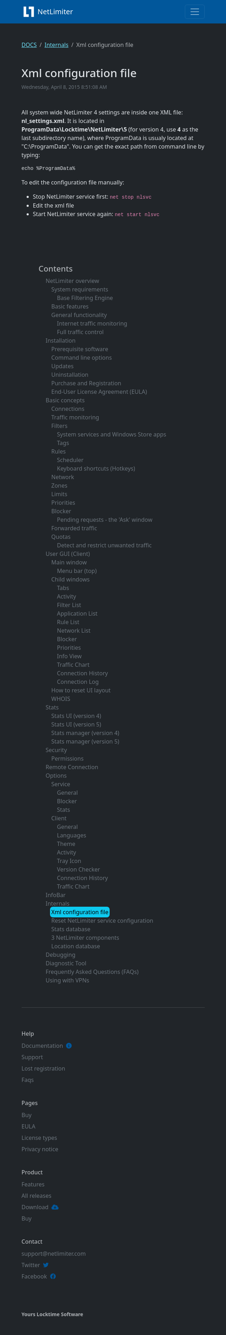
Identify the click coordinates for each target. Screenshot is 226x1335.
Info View (69, 656)
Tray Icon (69, 861)
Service (60, 784)
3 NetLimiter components (85, 938)
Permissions (67, 758)
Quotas (61, 537)
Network (62, 477)
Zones (59, 485)
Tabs (63, 588)
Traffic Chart (73, 665)
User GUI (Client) (68, 554)
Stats (52, 707)
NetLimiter (49, 12)
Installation (61, 340)
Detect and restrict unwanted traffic (104, 545)
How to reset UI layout (81, 690)
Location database (75, 946)
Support (32, 1057)
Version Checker (78, 869)
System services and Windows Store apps (111, 434)
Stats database (70, 929)
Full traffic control (80, 332)
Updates (62, 366)
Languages (71, 835)
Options (56, 775)
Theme (66, 844)
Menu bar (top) (77, 571)
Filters (59, 426)
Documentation (42, 1046)
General (67, 793)
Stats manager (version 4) (85, 733)
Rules (58, 451)
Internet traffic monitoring (92, 323)
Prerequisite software (79, 349)
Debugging (61, 955)
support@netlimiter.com (54, 1254)
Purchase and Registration (86, 383)
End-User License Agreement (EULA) (99, 392)
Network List (73, 630)
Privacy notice (40, 1149)
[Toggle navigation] (195, 12)
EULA (28, 1126)
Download (35, 1207)
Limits (59, 494)
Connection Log (78, 682)
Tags (63, 443)
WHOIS (60, 699)
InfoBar (56, 895)
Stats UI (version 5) (76, 724)
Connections (67, 409)
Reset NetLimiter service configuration (102, 920)
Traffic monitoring (75, 417)
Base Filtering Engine (85, 298)
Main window (69, 562)
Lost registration (43, 1068)
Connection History (82, 673)
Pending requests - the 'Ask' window (105, 520)
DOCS (29, 45)
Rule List (68, 622)
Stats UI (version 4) (76, 716)
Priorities (63, 502)
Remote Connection (72, 767)
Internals (56, 45)
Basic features (70, 306)
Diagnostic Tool (66, 963)
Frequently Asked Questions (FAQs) (92, 972)
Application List (77, 613)
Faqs (28, 1080)
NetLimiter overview (72, 281)
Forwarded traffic (74, 528)
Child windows (70, 579)
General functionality (79, 315)
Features (33, 1184)
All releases (36, 1196)
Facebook (34, 1276)
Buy (27, 1115)
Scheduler (70, 460)
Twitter (31, 1265)
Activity (66, 596)
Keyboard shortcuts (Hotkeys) (96, 468)
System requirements (79, 289)
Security (56, 750)
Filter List (69, 605)
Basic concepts (65, 400)
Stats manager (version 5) (85, 741)
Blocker (61, 511)
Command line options (81, 357)
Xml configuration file (80, 912)
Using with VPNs (67, 980)
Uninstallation (70, 375)
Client (59, 818)
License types (39, 1138)
